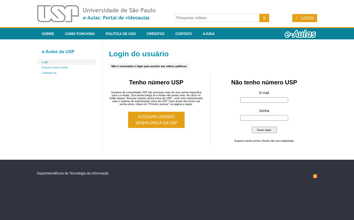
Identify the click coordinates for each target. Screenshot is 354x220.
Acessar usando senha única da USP (156, 120)
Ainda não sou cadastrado (278, 140)
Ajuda (209, 34)
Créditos (155, 34)
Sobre (48, 34)
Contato (183, 34)
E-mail (264, 93)
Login (307, 18)
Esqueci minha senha (55, 67)
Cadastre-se (49, 72)
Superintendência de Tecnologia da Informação (73, 173)
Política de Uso (121, 34)
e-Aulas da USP (58, 51)
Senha (264, 111)
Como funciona (80, 34)
